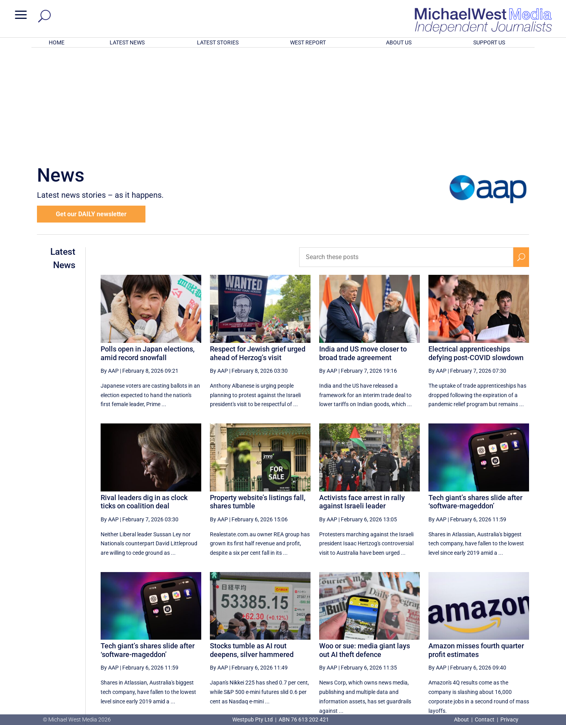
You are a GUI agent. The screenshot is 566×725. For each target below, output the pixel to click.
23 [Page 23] (484, 642)
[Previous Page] (347, 642)
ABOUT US (399, 42)
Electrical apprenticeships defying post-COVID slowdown (476, 250)
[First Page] (329, 642)
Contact (484, 719)
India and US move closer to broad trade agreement (363, 250)
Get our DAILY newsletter (91, 111)
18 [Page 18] (385, 642)
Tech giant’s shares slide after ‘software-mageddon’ (475, 398)
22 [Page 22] (464, 642)
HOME (56, 42)
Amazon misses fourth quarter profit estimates (476, 547)
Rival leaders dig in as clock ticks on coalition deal (144, 398)
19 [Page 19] (405, 642)
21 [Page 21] (444, 642)
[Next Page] (502, 642)
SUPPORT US (489, 42)
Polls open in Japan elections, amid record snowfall (148, 250)
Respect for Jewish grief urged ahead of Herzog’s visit (257, 250)
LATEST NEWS (127, 42)
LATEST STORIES (218, 42)
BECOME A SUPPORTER (525, 671)
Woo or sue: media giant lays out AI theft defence (364, 547)
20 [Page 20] (425, 642)
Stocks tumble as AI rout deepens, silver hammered (252, 547)
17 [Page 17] (365, 642)
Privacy (509, 719)
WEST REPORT (308, 42)
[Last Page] (520, 642)
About (462, 719)
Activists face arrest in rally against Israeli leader (362, 398)
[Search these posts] (406, 154)
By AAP (110, 268)
